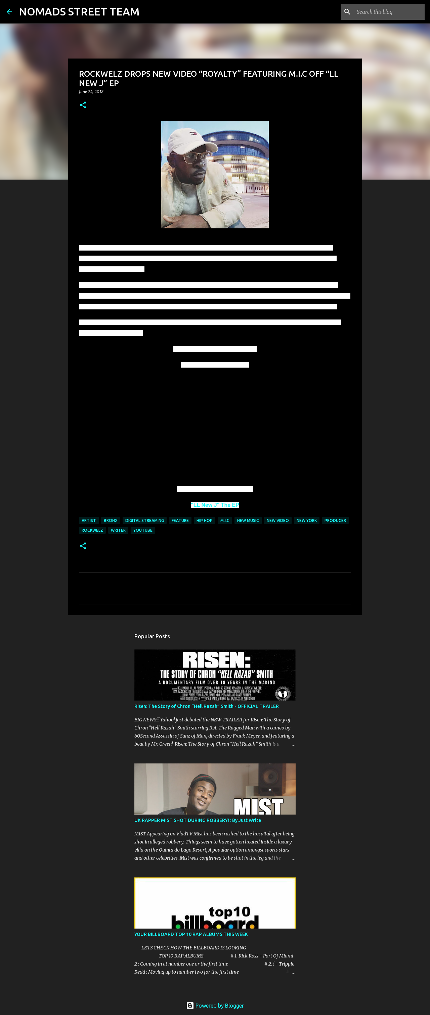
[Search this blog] (389, 12)
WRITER (118, 530)
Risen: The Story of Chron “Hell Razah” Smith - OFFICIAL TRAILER (206, 706)
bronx (111, 520)
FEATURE (180, 520)
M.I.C (224, 520)
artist (89, 520)
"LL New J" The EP (215, 505)
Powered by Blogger (215, 1006)
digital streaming (144, 520)
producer (335, 520)
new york (307, 520)
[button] (83, 105)
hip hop (205, 520)
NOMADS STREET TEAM (79, 11)
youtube (143, 530)
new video (278, 520)
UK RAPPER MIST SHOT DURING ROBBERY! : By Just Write (197, 820)
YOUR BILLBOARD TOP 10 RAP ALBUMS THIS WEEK (191, 934)
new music (248, 520)
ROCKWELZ (92, 530)
